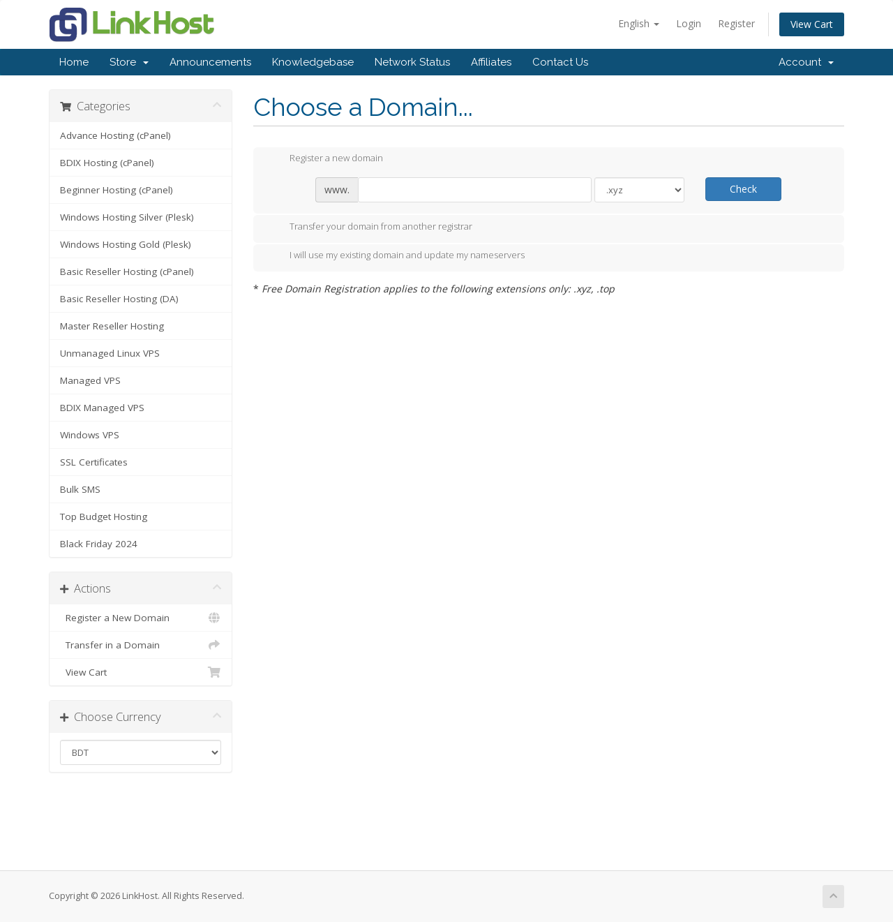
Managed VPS (90, 380)
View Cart (811, 24)
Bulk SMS (80, 489)
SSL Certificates (94, 462)
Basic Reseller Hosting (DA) (119, 298)
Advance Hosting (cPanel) (115, 135)
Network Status (412, 62)
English (638, 23)
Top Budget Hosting (103, 516)
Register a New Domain (140, 617)
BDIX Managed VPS (102, 407)
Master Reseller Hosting (112, 326)
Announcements (210, 62)
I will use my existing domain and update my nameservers (396, 256)
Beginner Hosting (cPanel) (116, 190)
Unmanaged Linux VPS (110, 353)
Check (743, 188)
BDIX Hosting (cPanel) (107, 162)
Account (806, 62)
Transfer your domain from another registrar (369, 227)
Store (129, 62)
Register (736, 23)
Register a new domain (325, 159)
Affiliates (491, 62)
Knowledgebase (313, 62)
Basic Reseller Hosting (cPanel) (127, 271)
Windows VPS (89, 435)
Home (74, 62)
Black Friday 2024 (98, 543)
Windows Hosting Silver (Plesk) (127, 217)
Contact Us (560, 62)
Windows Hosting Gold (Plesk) (125, 244)
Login (688, 23)
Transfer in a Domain (140, 645)
